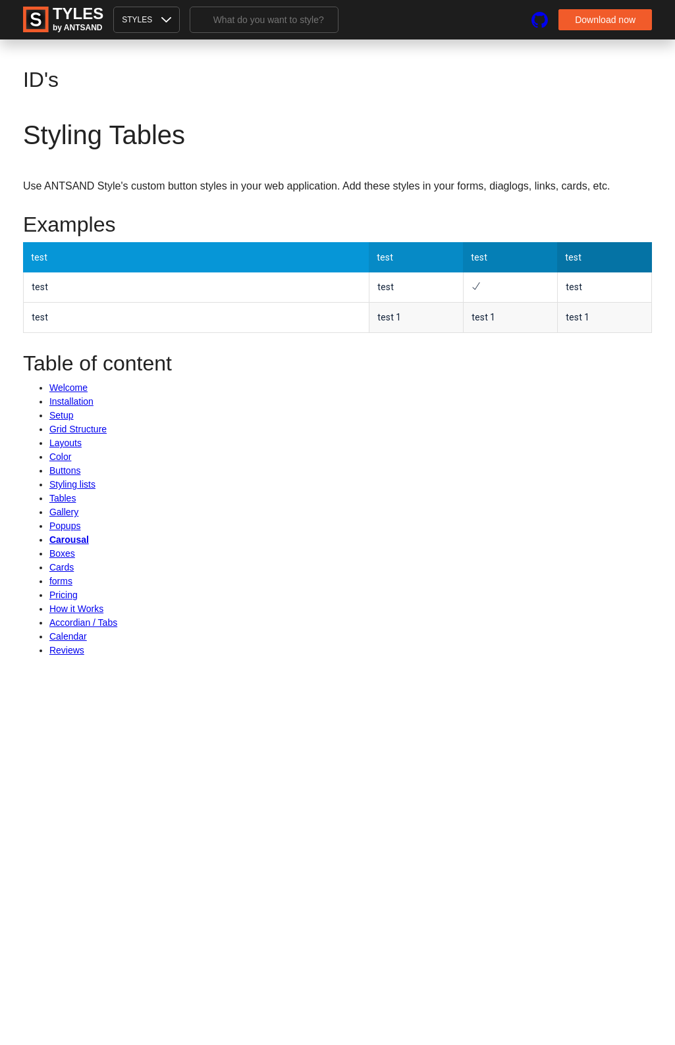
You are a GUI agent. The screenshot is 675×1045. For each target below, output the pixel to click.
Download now (605, 19)
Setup (61, 415)
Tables (62, 498)
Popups (64, 526)
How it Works (76, 608)
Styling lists (72, 484)
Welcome (68, 387)
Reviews (66, 650)
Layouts (65, 443)
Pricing (63, 595)
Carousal (69, 539)
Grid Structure (78, 429)
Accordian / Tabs (83, 622)
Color (60, 456)
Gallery (63, 512)
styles (146, 19)
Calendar (68, 636)
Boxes (62, 553)
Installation (71, 401)
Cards (61, 567)
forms (60, 581)
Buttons (64, 470)
